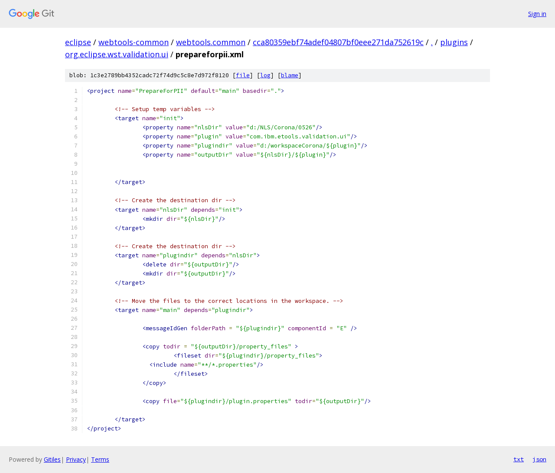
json (539, 459)
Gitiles (52, 459)
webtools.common (210, 42)
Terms (100, 459)
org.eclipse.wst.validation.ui (116, 54)
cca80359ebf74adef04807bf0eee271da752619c (338, 42)
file (243, 75)
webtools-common (133, 42)
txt (518, 459)
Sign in (537, 14)
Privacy (76, 459)
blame (289, 75)
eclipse (78, 42)
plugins (454, 42)
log (265, 75)
